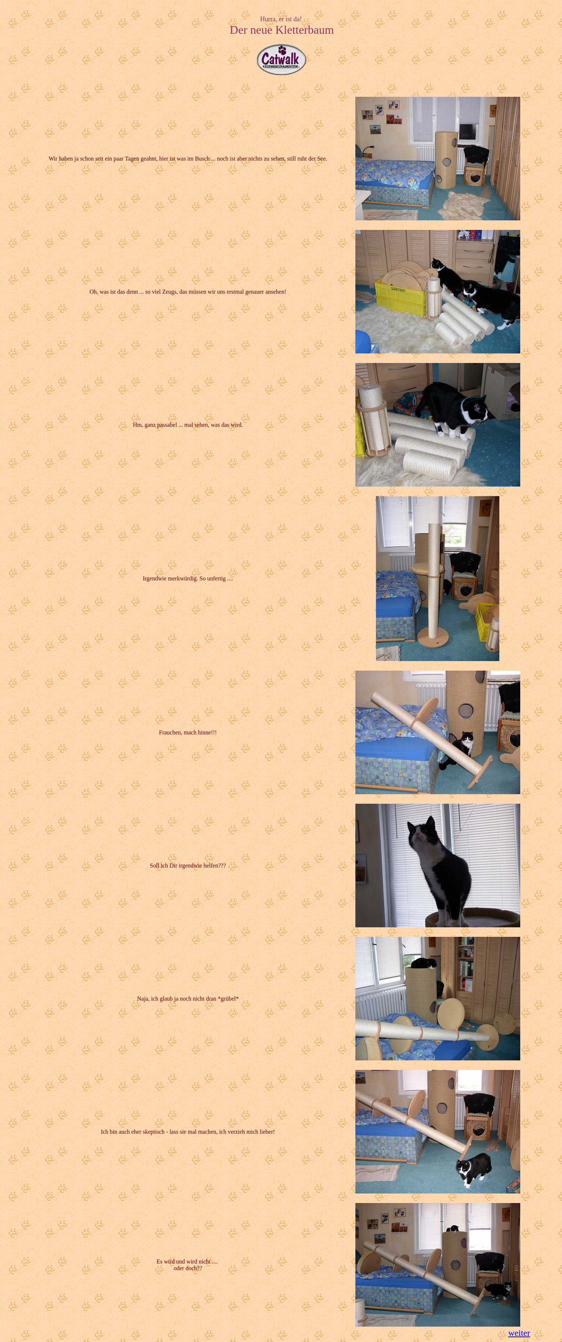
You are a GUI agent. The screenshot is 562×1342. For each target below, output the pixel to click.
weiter (519, 1333)
